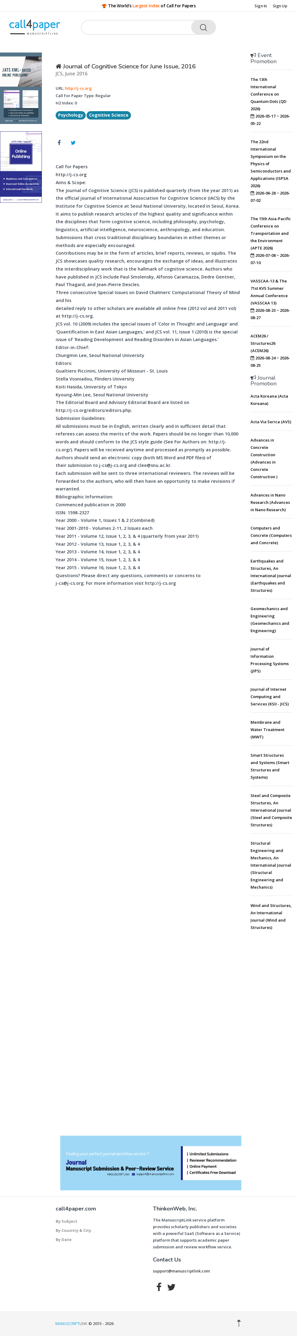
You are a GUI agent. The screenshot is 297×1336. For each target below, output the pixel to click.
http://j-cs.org (78, 88)
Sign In (260, 6)
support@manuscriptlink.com (181, 1271)
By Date (64, 1239)
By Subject (66, 1221)
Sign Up (280, 6)
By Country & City (73, 1230)
